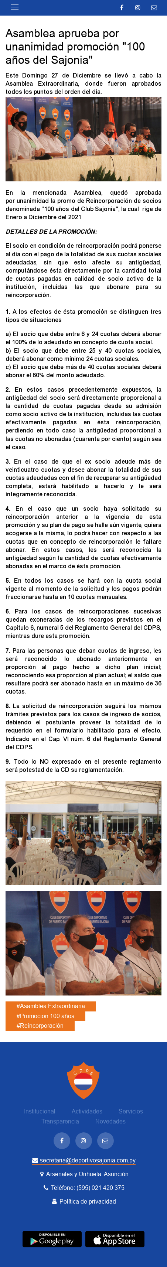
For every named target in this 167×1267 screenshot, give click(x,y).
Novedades (110, 1121)
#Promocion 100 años (45, 1016)
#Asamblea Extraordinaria (51, 1006)
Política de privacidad (87, 1201)
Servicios (131, 1111)
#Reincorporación (40, 1026)
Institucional (39, 1111)
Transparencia (60, 1121)
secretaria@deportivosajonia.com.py (84, 1160)
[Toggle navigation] (15, 7)
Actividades (87, 1111)
